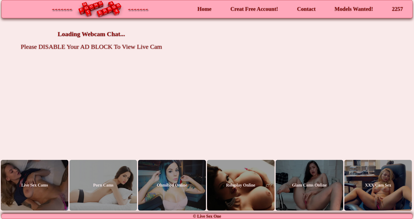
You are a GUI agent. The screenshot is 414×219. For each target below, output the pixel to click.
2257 (397, 9)
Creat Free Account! (254, 9)
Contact (306, 9)
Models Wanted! (354, 9)
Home (204, 9)
